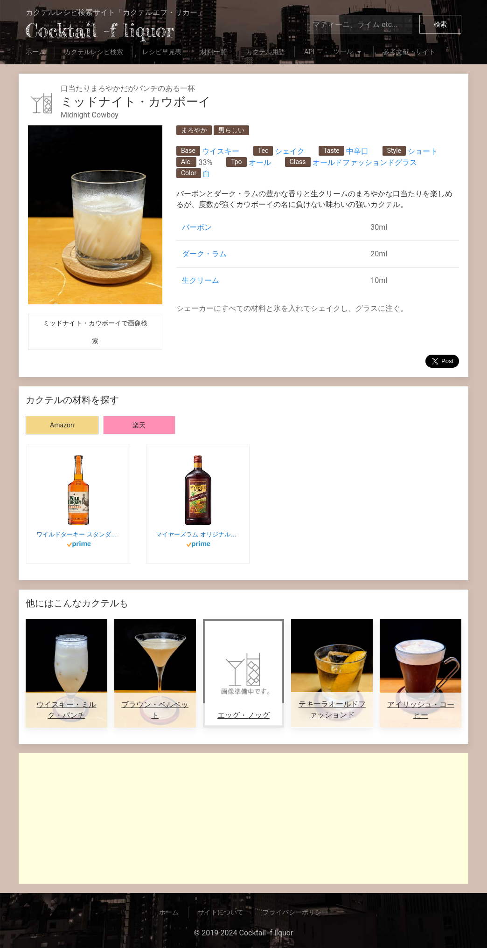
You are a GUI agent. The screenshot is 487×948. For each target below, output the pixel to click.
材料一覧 (214, 51)
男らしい (231, 130)
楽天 (139, 425)
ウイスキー (220, 151)
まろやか (194, 130)
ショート (423, 151)
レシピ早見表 (161, 51)
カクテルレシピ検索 (93, 51)
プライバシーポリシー (295, 912)
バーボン (197, 227)
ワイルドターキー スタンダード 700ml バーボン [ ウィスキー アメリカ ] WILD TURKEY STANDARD (78, 534)
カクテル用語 (265, 51)
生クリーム (200, 280)
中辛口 (357, 151)
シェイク (290, 151)
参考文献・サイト (409, 51)
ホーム (35, 51)
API (309, 51)
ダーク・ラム (204, 253)
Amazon (62, 425)
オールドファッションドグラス (365, 162)
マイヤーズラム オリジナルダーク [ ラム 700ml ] (198, 534)
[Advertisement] (243, 818)
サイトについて (221, 912)
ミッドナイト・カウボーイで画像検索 (95, 331)
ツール (349, 52)
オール (260, 162)
